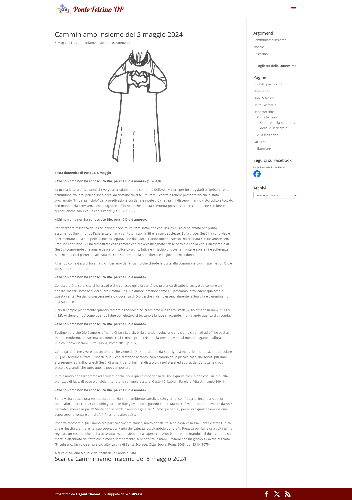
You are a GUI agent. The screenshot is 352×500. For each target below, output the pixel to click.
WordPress (133, 494)
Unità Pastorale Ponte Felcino (269, 167)
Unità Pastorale (264, 105)
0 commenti (121, 42)
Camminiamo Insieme (92, 42)
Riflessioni (261, 54)
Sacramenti (262, 142)
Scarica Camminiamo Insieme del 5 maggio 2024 (120, 459)
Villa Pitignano (267, 135)
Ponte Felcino (267, 117)
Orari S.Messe (264, 98)
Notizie (258, 47)
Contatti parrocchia (267, 84)
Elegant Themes (88, 494)
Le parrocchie (263, 112)
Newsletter (261, 91)
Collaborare (262, 149)
